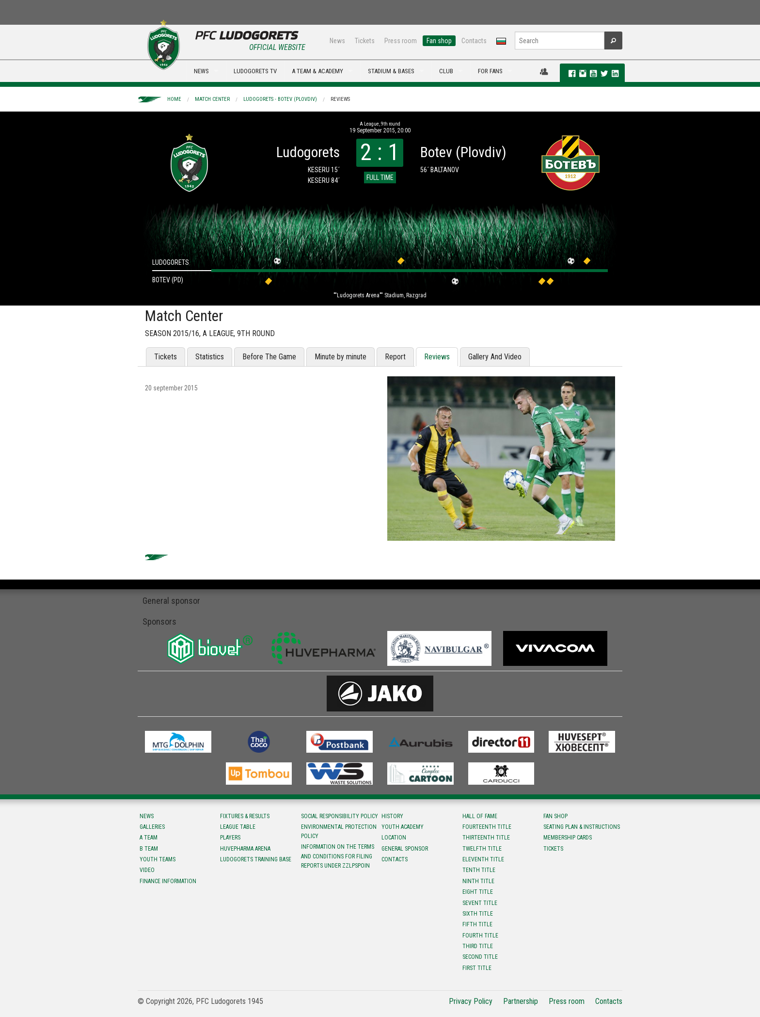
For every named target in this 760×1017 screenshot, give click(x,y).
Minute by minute (340, 356)
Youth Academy (402, 826)
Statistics (209, 356)
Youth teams (157, 859)
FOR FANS (490, 71)
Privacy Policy (470, 1001)
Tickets (365, 41)
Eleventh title (483, 859)
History (392, 816)
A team (149, 837)
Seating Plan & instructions (581, 826)
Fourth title (480, 935)
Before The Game (269, 356)
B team (149, 848)
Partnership (520, 1001)
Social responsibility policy (339, 816)
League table (237, 826)
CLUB (446, 71)
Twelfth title (482, 848)
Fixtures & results (244, 816)
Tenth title (478, 870)
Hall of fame (479, 816)
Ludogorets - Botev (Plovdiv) (280, 99)
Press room (400, 41)
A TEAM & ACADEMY (317, 71)
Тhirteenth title (486, 837)
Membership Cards (567, 837)
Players (230, 837)
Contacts (474, 41)
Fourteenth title (486, 826)
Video (147, 870)
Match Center (212, 99)
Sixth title (477, 913)
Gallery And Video (495, 356)
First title (476, 968)
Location (393, 837)
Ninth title (478, 881)
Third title (477, 946)
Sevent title (479, 903)
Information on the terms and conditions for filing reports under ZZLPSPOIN (337, 856)
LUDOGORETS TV (255, 71)
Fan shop (439, 41)
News (337, 41)
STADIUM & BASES (391, 71)
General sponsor (404, 848)
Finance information (168, 881)
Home (174, 99)
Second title (480, 956)
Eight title (477, 891)
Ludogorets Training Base (255, 859)
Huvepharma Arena (245, 848)
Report (395, 356)
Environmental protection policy (339, 831)
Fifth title (477, 924)
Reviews (340, 99)
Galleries (152, 826)
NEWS (201, 71)
